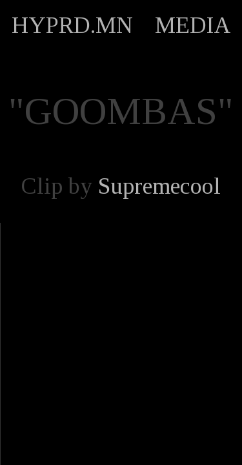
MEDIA (193, 25)
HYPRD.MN (72, 25)
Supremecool (159, 186)
